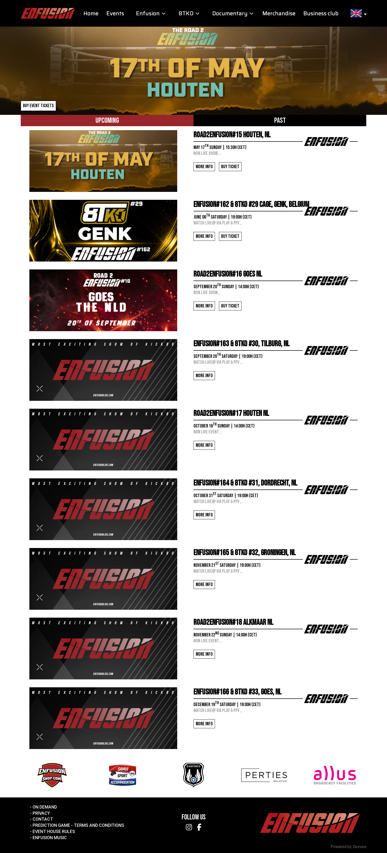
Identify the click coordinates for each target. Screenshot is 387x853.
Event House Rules (54, 831)
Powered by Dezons (348, 846)
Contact (43, 819)
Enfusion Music (50, 837)
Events (115, 13)
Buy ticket (230, 167)
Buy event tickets (38, 106)
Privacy (41, 813)
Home (90, 13)
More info (204, 167)
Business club (320, 13)
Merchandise (278, 13)
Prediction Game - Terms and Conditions (78, 825)
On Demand (45, 807)
